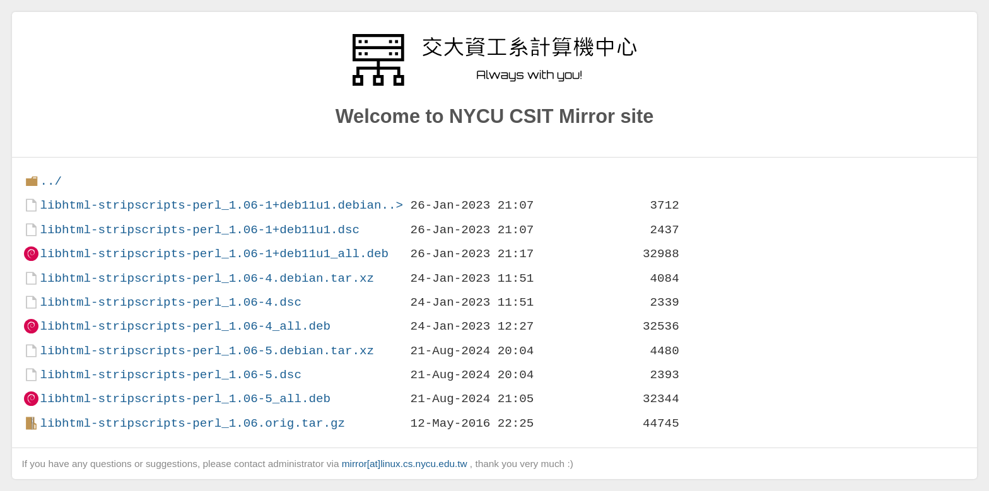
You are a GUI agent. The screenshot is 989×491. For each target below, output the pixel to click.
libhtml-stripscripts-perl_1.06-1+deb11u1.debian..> (221, 205)
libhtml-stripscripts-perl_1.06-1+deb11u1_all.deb (214, 253)
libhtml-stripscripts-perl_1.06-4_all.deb (185, 326)
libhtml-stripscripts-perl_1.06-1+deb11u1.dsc (200, 229)
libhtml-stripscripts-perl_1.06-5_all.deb (185, 398)
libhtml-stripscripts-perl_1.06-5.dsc (170, 374)
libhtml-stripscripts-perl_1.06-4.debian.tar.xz (207, 278)
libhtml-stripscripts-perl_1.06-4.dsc (170, 302)
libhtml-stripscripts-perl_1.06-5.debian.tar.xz (207, 350)
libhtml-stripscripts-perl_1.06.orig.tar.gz (192, 423)
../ (51, 181)
